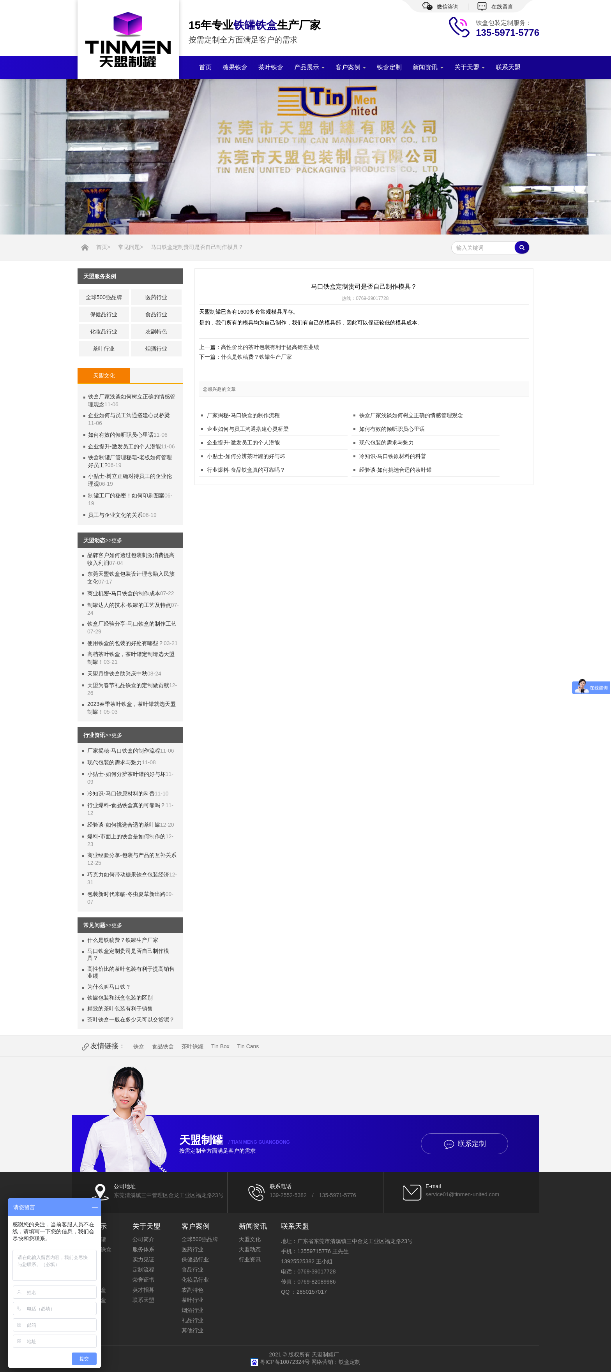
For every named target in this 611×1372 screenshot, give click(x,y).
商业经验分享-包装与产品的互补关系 (132, 855)
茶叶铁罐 (192, 1046)
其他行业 (192, 1330)
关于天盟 (469, 67)
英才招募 (143, 1290)
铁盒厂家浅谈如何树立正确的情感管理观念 (411, 415)
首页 (205, 67)
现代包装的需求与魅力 (114, 762)
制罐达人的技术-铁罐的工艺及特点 (129, 605)
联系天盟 (508, 67)
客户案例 (351, 67)
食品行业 (156, 314)
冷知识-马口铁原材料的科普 (121, 793)
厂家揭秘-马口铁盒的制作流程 (123, 751)
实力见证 (143, 1259)
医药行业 (156, 297)
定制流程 (143, 1269)
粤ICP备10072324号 (285, 1362)
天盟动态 (250, 1249)
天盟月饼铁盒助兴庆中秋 (117, 673)
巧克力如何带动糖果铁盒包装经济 (128, 874)
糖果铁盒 (235, 67)
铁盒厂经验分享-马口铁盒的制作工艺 (132, 624)
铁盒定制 (389, 67)
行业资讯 (250, 1259)
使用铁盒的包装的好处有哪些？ (125, 643)
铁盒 (138, 1046)
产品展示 (309, 67)
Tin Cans (248, 1046)
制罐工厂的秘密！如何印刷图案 (126, 495)
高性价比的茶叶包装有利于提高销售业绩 (270, 347)
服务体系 (143, 1249)
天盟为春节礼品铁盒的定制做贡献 (128, 685)
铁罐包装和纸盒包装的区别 (120, 998)
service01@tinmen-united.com (462, 1194)
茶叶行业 (104, 349)
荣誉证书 (143, 1280)
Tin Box (220, 1046)
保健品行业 (103, 314)
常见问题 (129, 247)
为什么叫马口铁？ (109, 987)
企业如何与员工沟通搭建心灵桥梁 (129, 415)
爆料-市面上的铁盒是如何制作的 (126, 836)
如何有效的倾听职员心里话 (121, 435)
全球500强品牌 (104, 297)
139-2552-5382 (288, 1195)
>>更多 (113, 540)
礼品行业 (192, 1320)
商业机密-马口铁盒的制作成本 (123, 593)
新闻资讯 (428, 67)
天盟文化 (250, 1239)
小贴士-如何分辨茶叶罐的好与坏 (126, 774)
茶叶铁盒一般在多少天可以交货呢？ (131, 1019)
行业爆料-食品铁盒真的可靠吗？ (126, 805)
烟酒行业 (156, 349)
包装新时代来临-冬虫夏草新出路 (126, 894)
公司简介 (143, 1239)
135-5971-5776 (337, 1195)
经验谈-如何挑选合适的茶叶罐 (123, 825)
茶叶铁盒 (270, 67)
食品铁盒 (163, 1046)
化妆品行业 (103, 331)
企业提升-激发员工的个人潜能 (124, 446)
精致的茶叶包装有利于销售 (120, 1008)
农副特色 (156, 331)
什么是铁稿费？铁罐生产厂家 (122, 940)
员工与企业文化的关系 (115, 515)
